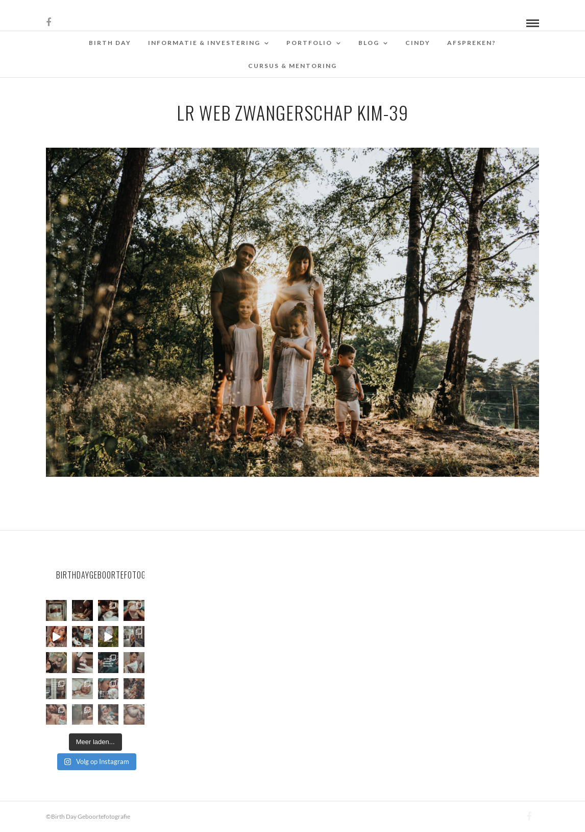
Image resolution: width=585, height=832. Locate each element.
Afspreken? (471, 43)
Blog (368, 43)
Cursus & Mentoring (292, 66)
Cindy (417, 43)
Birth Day (110, 43)
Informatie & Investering (204, 43)
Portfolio (309, 43)
